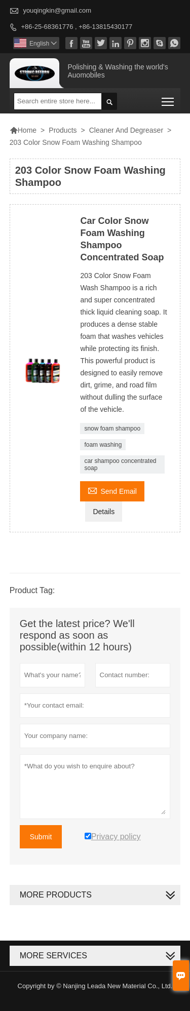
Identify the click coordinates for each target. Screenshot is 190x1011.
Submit (41, 837)
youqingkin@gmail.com (57, 10)
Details (104, 512)
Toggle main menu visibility (168, 98)
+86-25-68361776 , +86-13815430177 (76, 26)
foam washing (103, 444)
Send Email (112, 490)
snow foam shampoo (112, 428)
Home (23, 130)
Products (63, 130)
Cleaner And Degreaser (126, 130)
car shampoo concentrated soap (120, 464)
